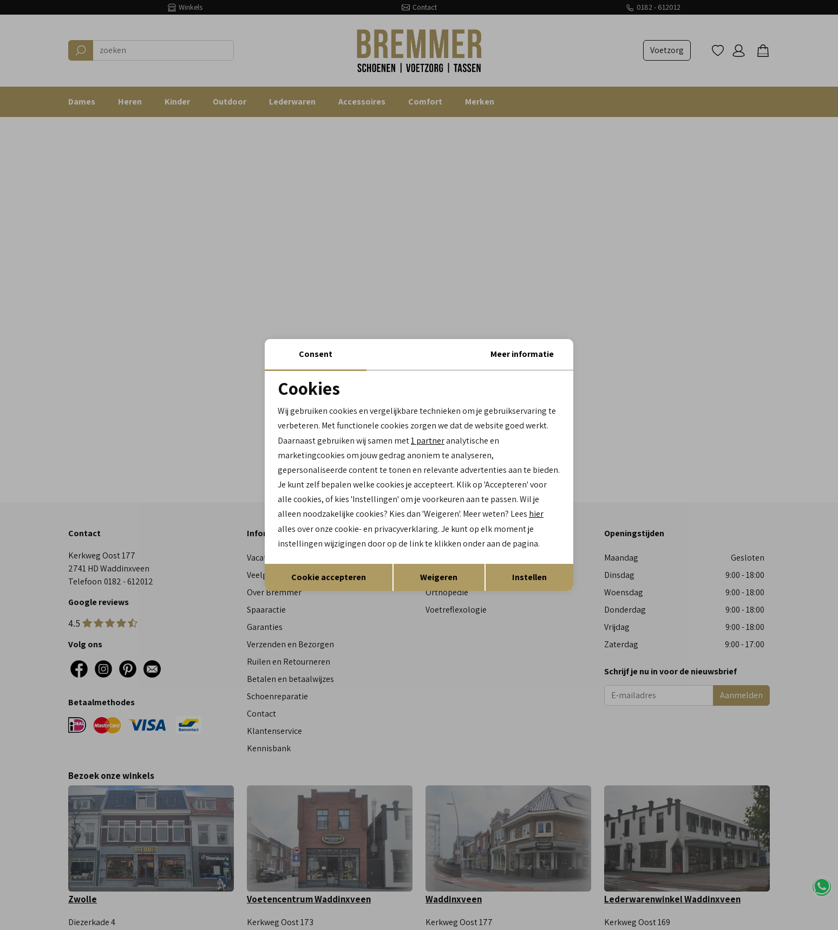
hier (536, 513)
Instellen (529, 577)
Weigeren (438, 577)
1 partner (427, 440)
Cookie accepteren (328, 577)
